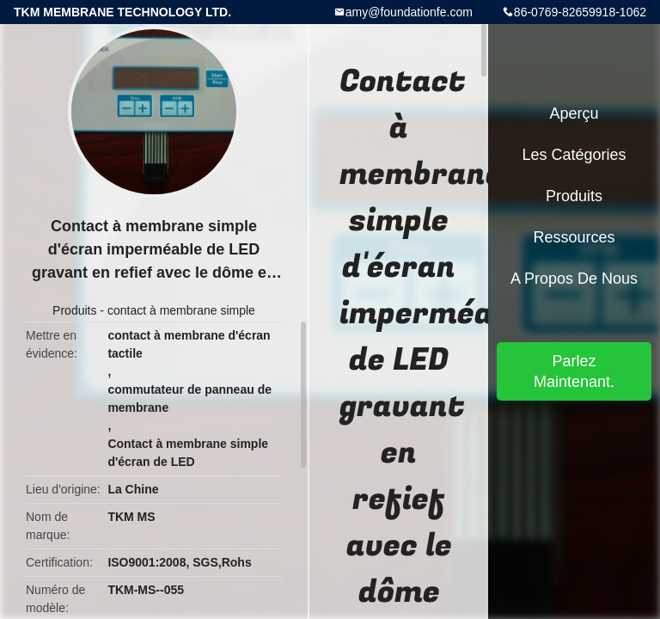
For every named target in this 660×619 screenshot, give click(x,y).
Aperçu (573, 113)
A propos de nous (574, 278)
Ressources (573, 237)
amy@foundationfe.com (409, 12)
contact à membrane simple (181, 310)
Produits (74, 310)
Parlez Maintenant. (574, 371)
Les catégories (574, 154)
